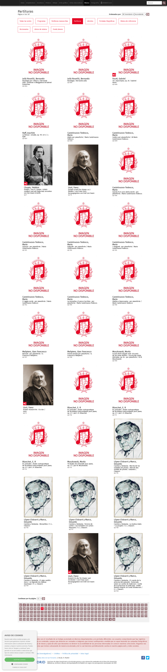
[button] (20, 664)
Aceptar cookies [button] (19, 659)
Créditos (57, 654)
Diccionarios (24, 29)
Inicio (22, 3)
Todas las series (25, 21)
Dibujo (55, 3)
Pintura (48, 3)
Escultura (40, 3)
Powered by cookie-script (20, 667)
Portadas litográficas (106, 21)
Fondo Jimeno (58, 29)
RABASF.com (106, 2)
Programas (41, 21)
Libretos (90, 21)
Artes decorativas (76, 3)
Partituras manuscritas (59, 21)
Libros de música (40, 29)
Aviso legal (85, 654)
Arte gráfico (63, 3)
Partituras (77, 21)
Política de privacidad (70, 654)
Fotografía (95, 3)
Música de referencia (128, 21)
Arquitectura (30, 3)
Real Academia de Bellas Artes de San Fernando (41, 658)
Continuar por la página (27, 599)
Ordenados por (115, 14)
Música (86, 3)
